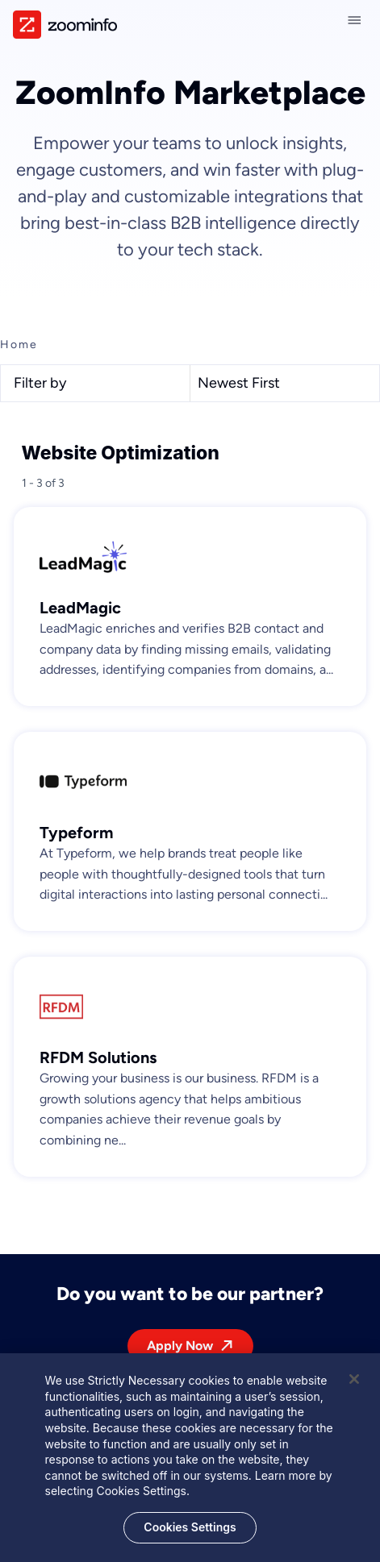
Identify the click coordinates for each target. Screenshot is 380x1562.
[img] (65, 24)
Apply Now (180, 1345)
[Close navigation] (357, 20)
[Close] (354, 1386)
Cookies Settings (190, 1533)
